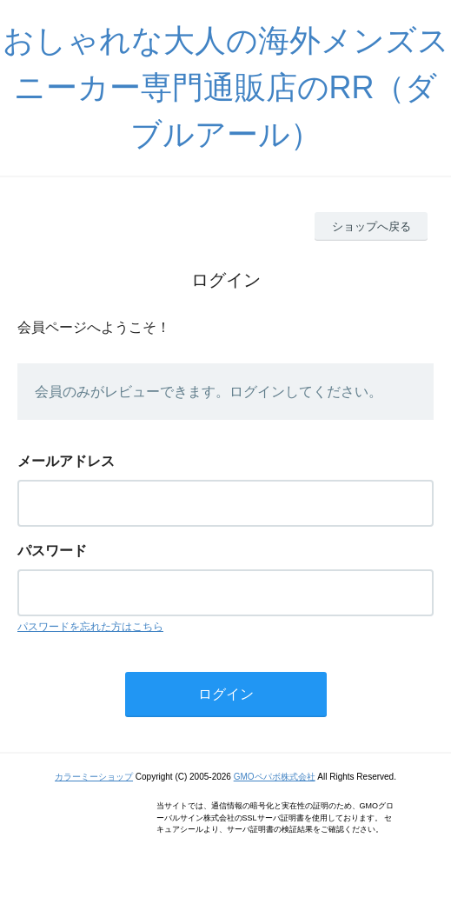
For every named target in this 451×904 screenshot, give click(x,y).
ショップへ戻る (371, 226)
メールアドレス (66, 461)
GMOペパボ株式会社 (274, 776)
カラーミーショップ (94, 776)
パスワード (52, 550)
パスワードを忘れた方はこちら (90, 627)
